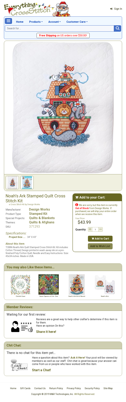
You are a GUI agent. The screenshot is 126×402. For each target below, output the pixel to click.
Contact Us (40, 388)
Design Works (39, 209)
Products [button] (35, 21)
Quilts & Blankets (42, 218)
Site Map (108, 388)
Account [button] (53, 21)
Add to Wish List (100, 246)
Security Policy (92, 388)
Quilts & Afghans (41, 222)
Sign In (116, 8)
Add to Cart (100, 238)
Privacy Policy (74, 388)
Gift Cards (25, 388)
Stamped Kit (38, 214)
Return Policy (56, 388)
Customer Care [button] (76, 21)
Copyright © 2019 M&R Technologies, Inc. (52, 394)
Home (19, 21)
